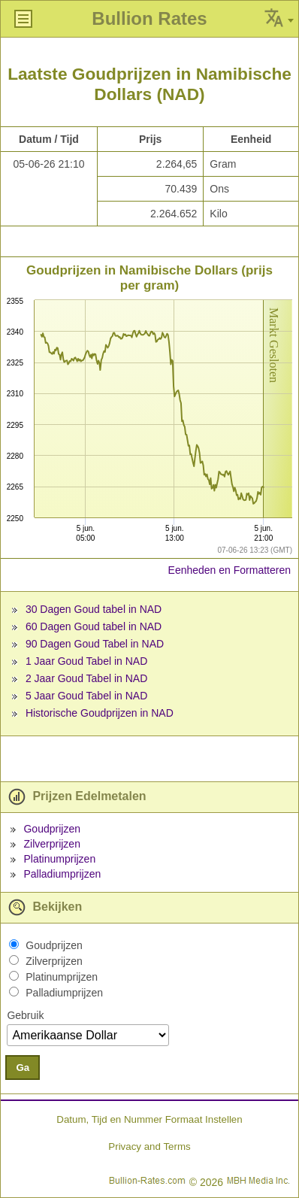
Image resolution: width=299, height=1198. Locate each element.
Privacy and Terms (149, 1146)
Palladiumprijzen (62, 874)
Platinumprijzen (59, 859)
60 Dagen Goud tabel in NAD (94, 626)
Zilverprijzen (51, 844)
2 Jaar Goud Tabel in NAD (86, 678)
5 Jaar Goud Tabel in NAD (86, 696)
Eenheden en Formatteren (229, 570)
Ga (22, 1067)
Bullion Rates (149, 18)
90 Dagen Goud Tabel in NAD (95, 644)
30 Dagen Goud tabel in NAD (94, 609)
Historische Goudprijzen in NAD (100, 713)
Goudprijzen (51, 829)
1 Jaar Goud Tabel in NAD (86, 661)
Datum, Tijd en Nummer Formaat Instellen (149, 1119)
